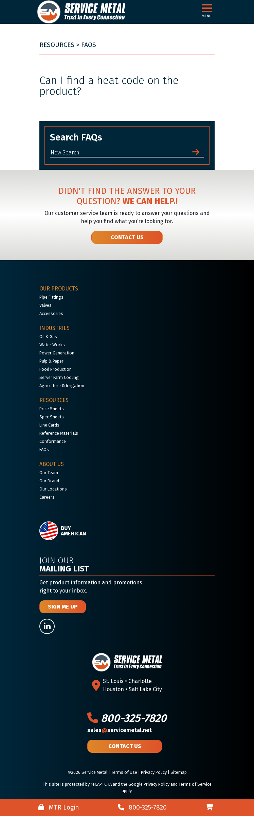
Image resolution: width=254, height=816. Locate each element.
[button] (207, 8)
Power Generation (56, 352)
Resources (56, 45)
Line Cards (49, 425)
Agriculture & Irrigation (61, 385)
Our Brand (49, 480)
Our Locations (53, 489)
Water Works (52, 344)
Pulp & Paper (51, 361)
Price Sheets (51, 408)
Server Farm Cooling (59, 377)
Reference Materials (58, 433)
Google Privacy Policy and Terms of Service (170, 784)
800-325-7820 (127, 718)
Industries (54, 328)
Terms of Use (124, 772)
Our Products (58, 288)
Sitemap (178, 772)
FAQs (88, 45)
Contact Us (127, 237)
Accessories (51, 313)
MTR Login (58, 807)
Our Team (48, 472)
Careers (47, 497)
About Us (51, 464)
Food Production (55, 369)
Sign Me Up (62, 606)
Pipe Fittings (51, 297)
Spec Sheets (51, 416)
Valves (45, 305)
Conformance (52, 441)
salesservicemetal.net (119, 730)
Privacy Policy (154, 772)
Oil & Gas (48, 336)
